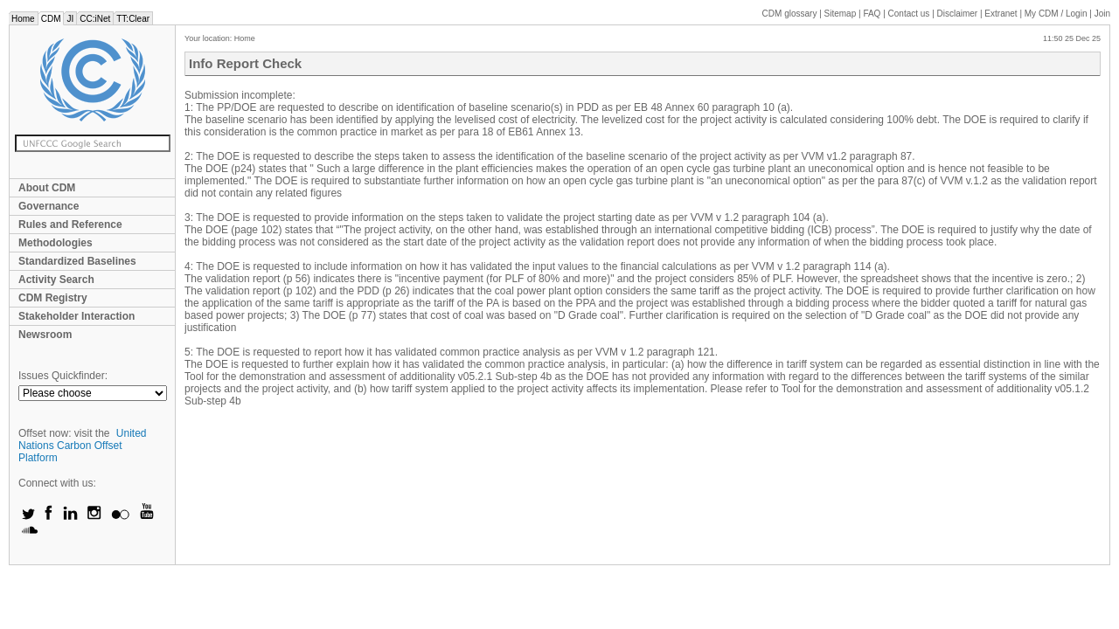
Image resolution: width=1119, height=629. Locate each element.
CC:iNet (95, 19)
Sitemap (840, 13)
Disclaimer (957, 13)
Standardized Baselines (77, 261)
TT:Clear (132, 19)
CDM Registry (52, 298)
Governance (48, 206)
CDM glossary (789, 13)
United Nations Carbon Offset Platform (82, 445)
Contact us (909, 13)
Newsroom (45, 334)
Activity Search (56, 279)
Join (1102, 13)
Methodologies (55, 243)
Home (23, 19)
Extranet (1000, 13)
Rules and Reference (70, 224)
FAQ (871, 13)
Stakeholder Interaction (76, 316)
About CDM (46, 188)
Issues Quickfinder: (63, 376)
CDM (51, 19)
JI (69, 19)
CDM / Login (1057, 13)
